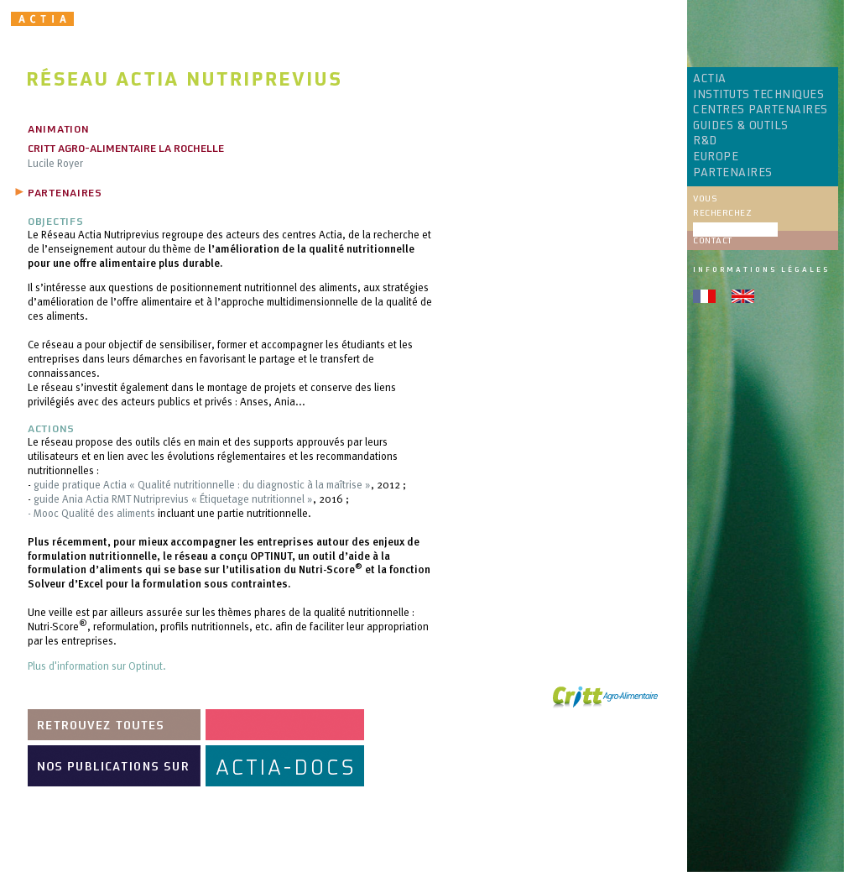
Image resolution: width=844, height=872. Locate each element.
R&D (705, 141)
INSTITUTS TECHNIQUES (758, 95)
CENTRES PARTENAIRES (760, 110)
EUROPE (715, 157)
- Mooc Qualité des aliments (91, 512)
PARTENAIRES (733, 173)
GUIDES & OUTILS (741, 126)
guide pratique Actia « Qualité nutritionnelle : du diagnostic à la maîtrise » (202, 484)
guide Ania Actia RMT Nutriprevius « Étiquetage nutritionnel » (173, 498)
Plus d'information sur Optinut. (97, 665)
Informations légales (761, 269)
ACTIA (710, 79)
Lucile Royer (55, 162)
